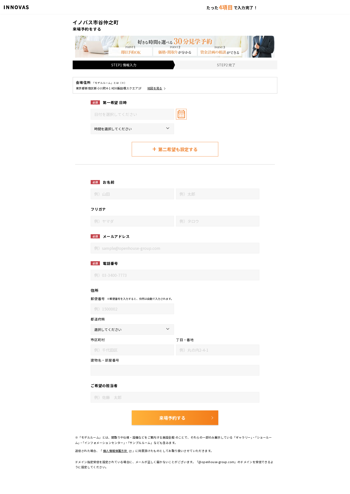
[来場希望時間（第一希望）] (132, 128)
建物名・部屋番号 (105, 360)
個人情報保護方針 (117, 451)
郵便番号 (98, 299)
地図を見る (154, 88)
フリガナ (98, 209)
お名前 (108, 182)
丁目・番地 (185, 340)
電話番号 (110, 263)
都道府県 (98, 319)
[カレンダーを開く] (181, 114)
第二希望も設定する (175, 148)
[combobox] (132, 114)
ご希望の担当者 (104, 385)
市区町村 (98, 340)
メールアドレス (116, 236)
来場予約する (172, 418)
